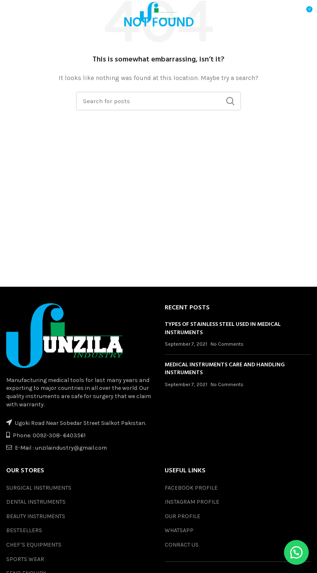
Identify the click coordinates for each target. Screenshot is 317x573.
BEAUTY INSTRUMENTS (35, 516)
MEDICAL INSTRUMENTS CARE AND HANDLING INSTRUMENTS (225, 369)
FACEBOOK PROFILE (191, 487)
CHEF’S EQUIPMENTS (34, 544)
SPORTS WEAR (25, 559)
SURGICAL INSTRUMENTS (38, 487)
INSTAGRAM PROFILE (192, 501)
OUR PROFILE (182, 516)
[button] (296, 552)
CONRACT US (182, 544)
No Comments (227, 344)
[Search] (158, 101)
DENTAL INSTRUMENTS (36, 501)
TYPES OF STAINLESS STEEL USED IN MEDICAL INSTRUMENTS (223, 328)
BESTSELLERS (24, 530)
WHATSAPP (179, 530)
